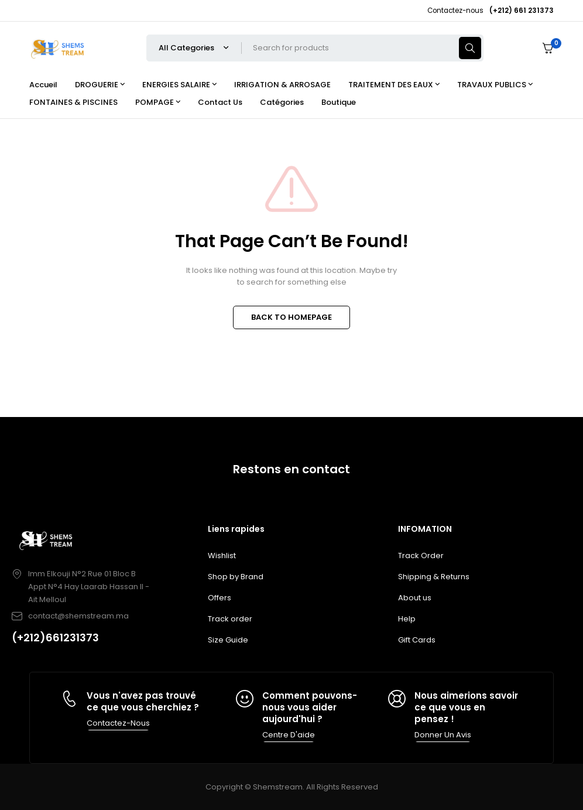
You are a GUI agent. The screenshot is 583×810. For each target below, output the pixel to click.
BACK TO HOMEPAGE (291, 317)
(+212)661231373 (55, 637)
